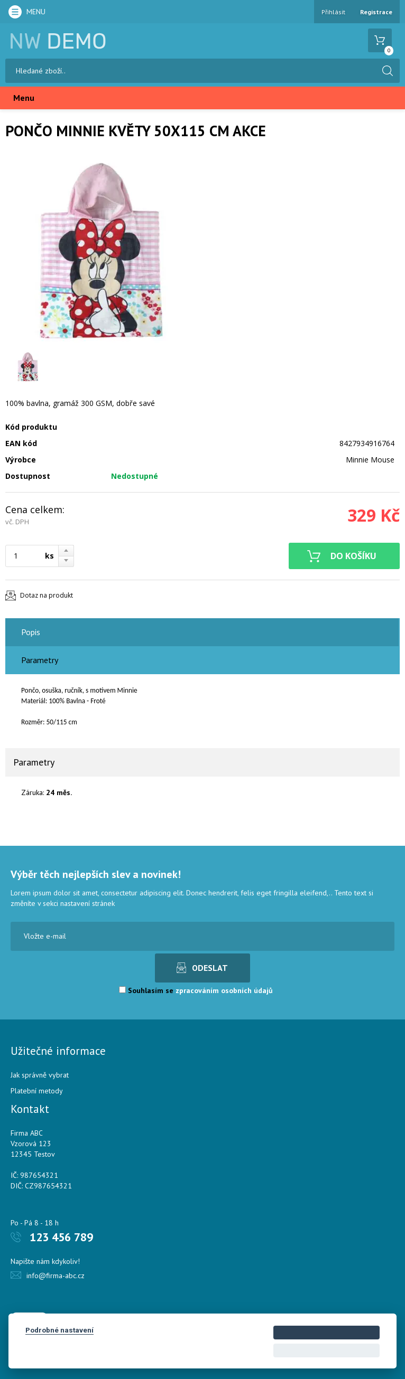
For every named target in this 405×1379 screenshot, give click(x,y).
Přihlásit (333, 12)
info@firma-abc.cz (55, 1275)
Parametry (39, 660)
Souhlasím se (196, 990)
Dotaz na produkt (46, 595)
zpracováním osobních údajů (224, 990)
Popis (30, 632)
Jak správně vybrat (40, 1075)
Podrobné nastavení (59, 1330)
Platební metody (37, 1090)
